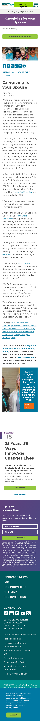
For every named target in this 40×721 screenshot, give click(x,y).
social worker (24, 263)
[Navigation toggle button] (36, 3)
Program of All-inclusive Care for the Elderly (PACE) (19, 348)
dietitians (6, 254)
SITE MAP (10, 592)
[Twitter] (12, 66)
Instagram (17, 613)
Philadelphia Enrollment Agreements (16, 668)
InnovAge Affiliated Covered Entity (17, 652)
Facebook (6, 613)
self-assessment (26, 357)
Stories (6, 76)
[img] (8, 4)
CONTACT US (12, 607)
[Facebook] (4, 66)
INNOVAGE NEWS (16, 577)
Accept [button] (13, 715)
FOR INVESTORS (15, 597)
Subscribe (20, 538)
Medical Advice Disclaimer (16, 674)
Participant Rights (13, 639)
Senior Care (23, 72)
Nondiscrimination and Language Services (15, 645)
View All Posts (20, 494)
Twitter (28, 613)
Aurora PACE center (22, 192)
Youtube (23, 613)
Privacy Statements (13, 658)
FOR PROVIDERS (15, 587)
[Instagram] (8, 66)
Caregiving (8, 72)
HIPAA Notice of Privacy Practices (20, 634)
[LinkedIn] (16, 66)
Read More (27, 406)
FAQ (6, 582)
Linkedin (11, 613)
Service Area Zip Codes (15, 662)
